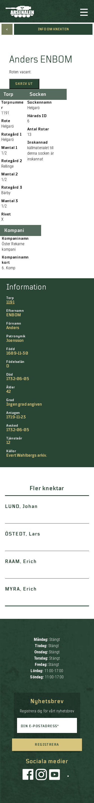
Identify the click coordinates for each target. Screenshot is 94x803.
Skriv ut (24, 84)
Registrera (47, 745)
